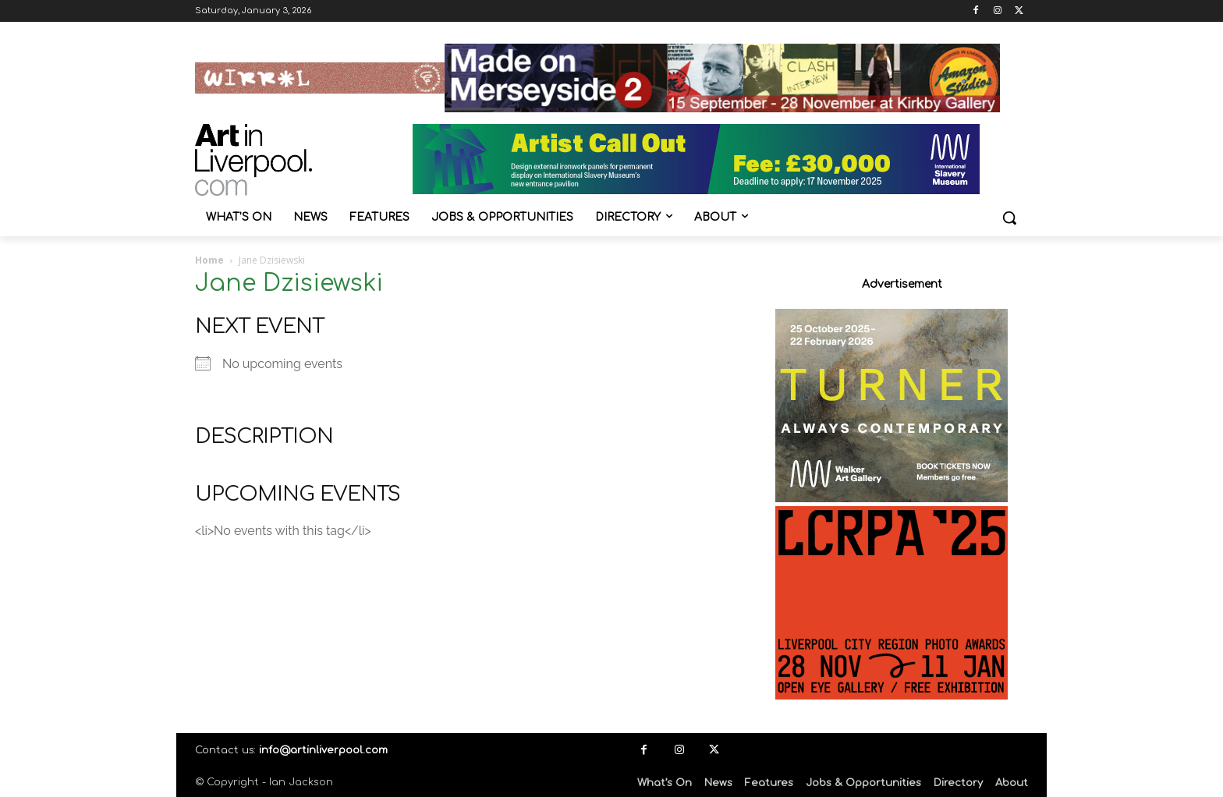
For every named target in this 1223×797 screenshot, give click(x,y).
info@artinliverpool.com (323, 750)
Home (209, 260)
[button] (1009, 217)
